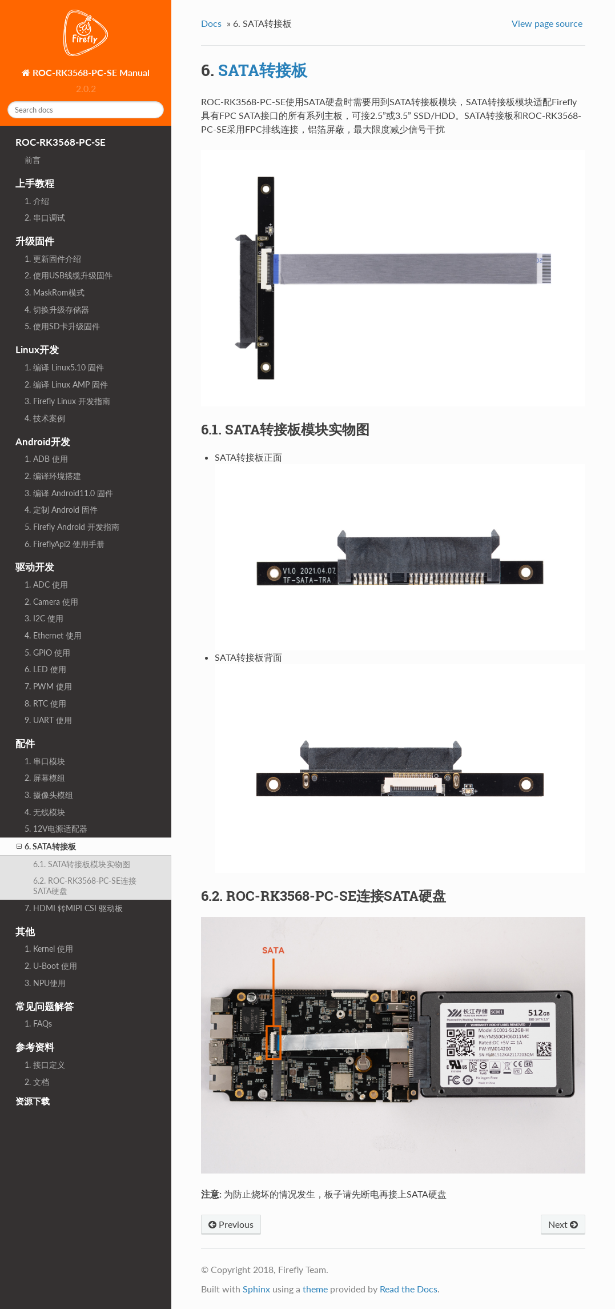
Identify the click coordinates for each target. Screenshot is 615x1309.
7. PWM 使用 (48, 686)
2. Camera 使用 (51, 601)
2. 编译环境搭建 (53, 476)
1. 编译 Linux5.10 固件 (64, 367)
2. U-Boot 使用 (51, 966)
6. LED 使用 (45, 669)
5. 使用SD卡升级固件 (62, 326)
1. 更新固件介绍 (53, 259)
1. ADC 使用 (46, 584)
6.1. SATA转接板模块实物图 (81, 864)
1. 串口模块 (45, 761)
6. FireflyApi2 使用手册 (64, 544)
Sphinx (256, 1288)
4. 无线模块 (45, 812)
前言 (33, 160)
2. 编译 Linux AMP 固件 (66, 384)
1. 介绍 (37, 201)
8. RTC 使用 (45, 703)
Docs (211, 23)
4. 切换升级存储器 (57, 309)
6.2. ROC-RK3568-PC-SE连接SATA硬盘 (84, 886)
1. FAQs (38, 1023)
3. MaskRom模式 (55, 292)
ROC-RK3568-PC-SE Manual (90, 72)
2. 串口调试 (45, 217)
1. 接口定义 (45, 1064)
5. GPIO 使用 (47, 652)
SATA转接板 (262, 70)
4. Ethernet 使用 (53, 635)
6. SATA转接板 (46, 846)
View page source (547, 23)
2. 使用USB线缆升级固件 (68, 275)
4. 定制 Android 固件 (61, 509)
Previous (231, 1224)
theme (315, 1288)
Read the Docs (408, 1288)
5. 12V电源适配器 (56, 828)
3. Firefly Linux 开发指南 (67, 401)
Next (563, 1224)
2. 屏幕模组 (45, 778)
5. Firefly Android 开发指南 (72, 527)
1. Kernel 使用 (49, 948)
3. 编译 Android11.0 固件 (69, 493)
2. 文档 (37, 1082)
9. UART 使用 (48, 720)
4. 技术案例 (45, 418)
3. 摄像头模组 (49, 795)
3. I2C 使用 (44, 618)
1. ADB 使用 (46, 459)
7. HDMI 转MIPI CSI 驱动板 (74, 908)
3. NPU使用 (45, 983)
